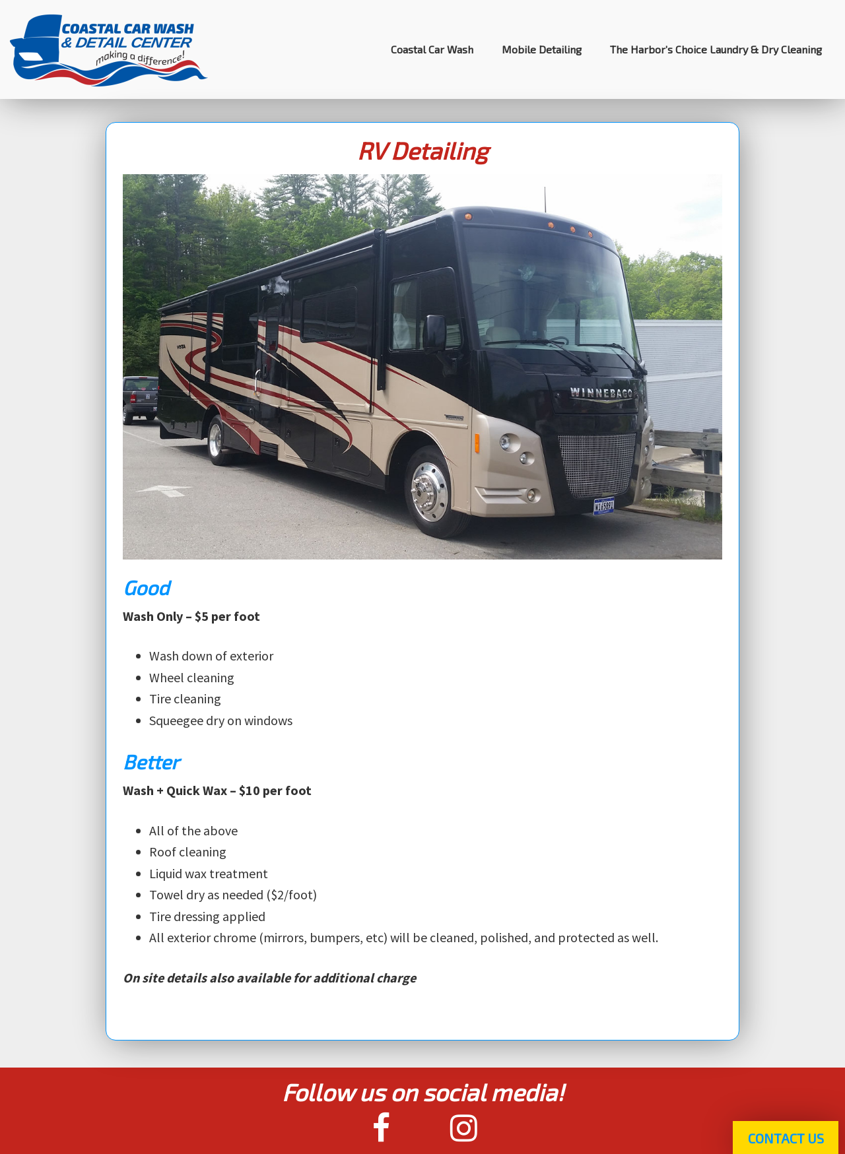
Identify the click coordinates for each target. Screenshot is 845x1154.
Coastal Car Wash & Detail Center (109, 49)
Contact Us (786, 1138)
